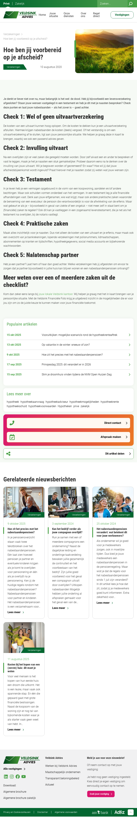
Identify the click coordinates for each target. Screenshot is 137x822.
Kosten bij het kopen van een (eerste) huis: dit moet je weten (24, 668)
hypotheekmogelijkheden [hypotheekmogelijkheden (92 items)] (84, 401)
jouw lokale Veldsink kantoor (56, 294)
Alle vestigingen (12, 768)
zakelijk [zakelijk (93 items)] (85, 406)
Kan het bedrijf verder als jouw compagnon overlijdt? (67, 530)
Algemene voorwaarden (66, 812)
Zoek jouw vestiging (99, 794)
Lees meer (16, 612)
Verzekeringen (11, 34)
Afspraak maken (65, 437)
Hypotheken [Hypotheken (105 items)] (65, 406)
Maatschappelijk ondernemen (62, 772)
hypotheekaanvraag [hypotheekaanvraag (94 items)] (32, 401)
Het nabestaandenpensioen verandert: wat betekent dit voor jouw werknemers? (112, 532)
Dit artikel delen (65, 454)
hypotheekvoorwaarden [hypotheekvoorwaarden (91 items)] (42, 406)
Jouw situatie (53, 15)
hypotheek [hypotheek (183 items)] (13, 401)
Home (42, 14)
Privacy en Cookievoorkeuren (16, 812)
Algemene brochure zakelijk (19, 798)
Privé (6, 3)
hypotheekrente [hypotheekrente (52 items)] (110, 401)
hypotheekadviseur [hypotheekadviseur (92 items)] (57, 401)
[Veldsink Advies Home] (20, 15)
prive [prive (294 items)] (76, 406)
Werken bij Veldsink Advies (61, 765)
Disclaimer (42, 812)
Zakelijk (19, 3)
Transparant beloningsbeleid (62, 778)
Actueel (49, 784)
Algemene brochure (14, 791)
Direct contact (65, 423)
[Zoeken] (131, 3)
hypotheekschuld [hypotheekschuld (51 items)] (17, 406)
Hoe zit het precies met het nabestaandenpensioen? (23, 530)
